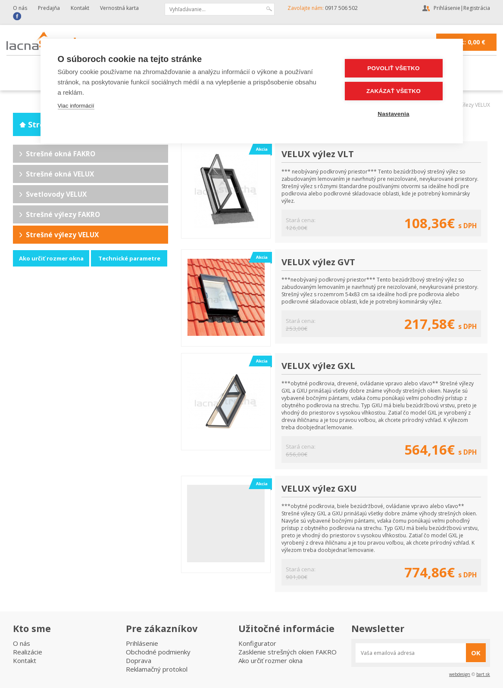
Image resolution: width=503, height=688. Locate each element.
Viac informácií (76, 105)
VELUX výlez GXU (319, 488)
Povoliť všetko (393, 68)
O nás (20, 8)
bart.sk (483, 674)
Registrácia (476, 8)
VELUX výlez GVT (318, 262)
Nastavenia (393, 114)
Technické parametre (129, 258)
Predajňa (49, 8)
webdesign (459, 674)
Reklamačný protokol (156, 669)
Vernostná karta (119, 8)
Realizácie (27, 652)
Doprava (138, 660)
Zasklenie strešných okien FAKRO (287, 652)
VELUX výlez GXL (318, 365)
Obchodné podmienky (158, 652)
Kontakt (80, 8)
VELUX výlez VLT (317, 154)
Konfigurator (257, 643)
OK (476, 652)
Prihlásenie (447, 8)
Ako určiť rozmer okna (51, 258)
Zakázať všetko (393, 91)
